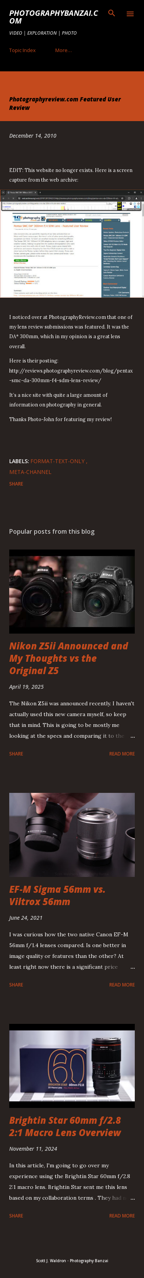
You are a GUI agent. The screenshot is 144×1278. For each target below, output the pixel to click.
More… (63, 50)
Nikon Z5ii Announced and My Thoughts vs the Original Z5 (68, 658)
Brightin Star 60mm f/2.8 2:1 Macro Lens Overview (65, 1126)
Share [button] (16, 484)
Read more (122, 753)
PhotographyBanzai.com (53, 17)
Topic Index (22, 50)
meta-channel (30, 471)
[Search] (111, 14)
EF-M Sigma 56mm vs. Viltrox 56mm (57, 895)
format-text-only (58, 461)
